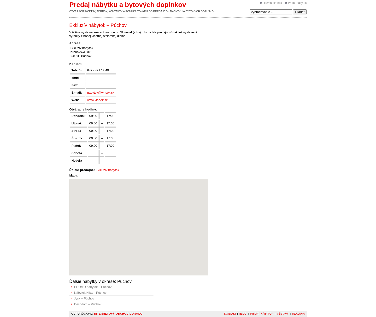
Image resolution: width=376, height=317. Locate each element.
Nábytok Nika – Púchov (90, 292)
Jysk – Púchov (84, 298)
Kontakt (230, 313)
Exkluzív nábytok (107, 170)
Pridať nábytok (297, 3)
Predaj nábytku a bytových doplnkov (127, 4)
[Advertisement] (234, 33)
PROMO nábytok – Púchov (93, 287)
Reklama (298, 313)
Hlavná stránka (272, 3)
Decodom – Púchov (87, 304)
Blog (243, 313)
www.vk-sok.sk (97, 100)
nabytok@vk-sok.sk (100, 92)
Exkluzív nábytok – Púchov (98, 25)
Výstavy (282, 313)
